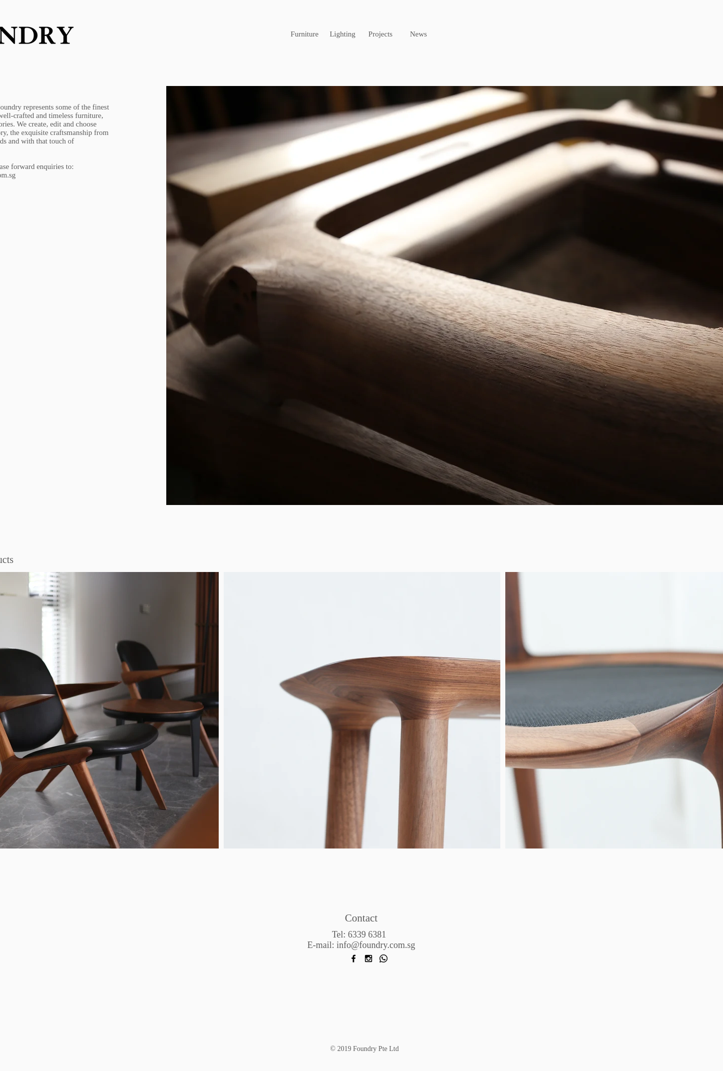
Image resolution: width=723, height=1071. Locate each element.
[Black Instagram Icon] (368, 959)
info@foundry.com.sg (376, 945)
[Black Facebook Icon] (354, 959)
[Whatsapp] (383, 959)
